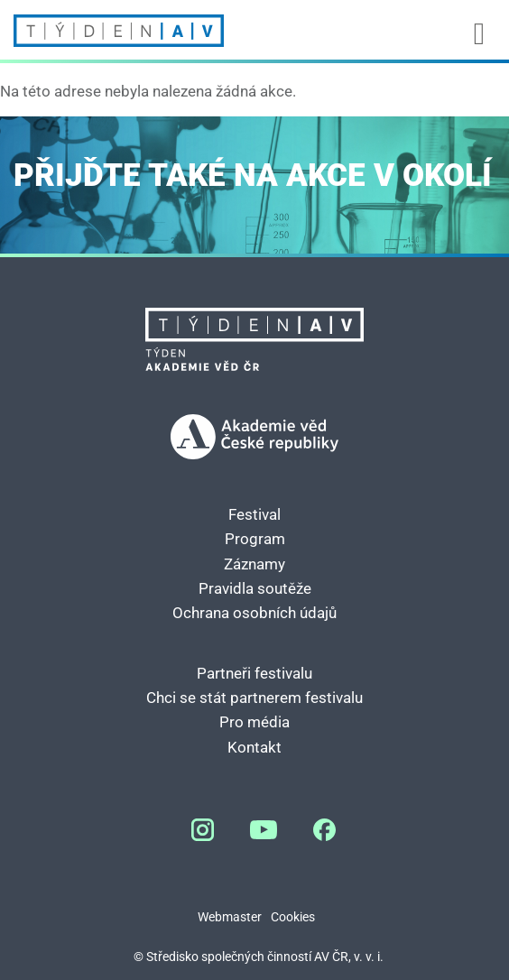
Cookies (293, 917)
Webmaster (230, 917)
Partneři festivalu (254, 673)
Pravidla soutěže (255, 588)
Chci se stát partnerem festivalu (254, 698)
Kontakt (254, 747)
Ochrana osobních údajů (254, 613)
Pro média (254, 722)
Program (255, 539)
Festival (254, 514)
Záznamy (254, 564)
